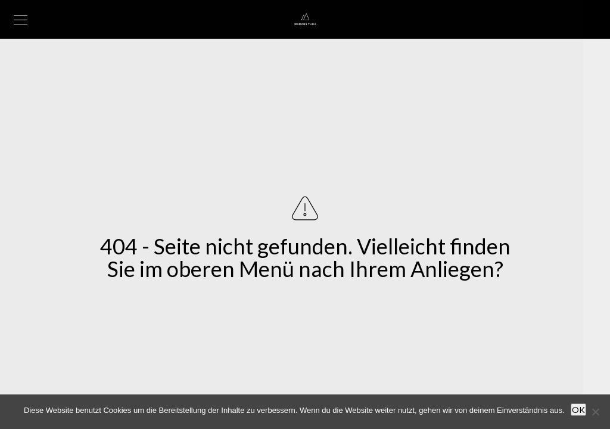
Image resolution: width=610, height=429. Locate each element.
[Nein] (595, 412)
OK (579, 410)
